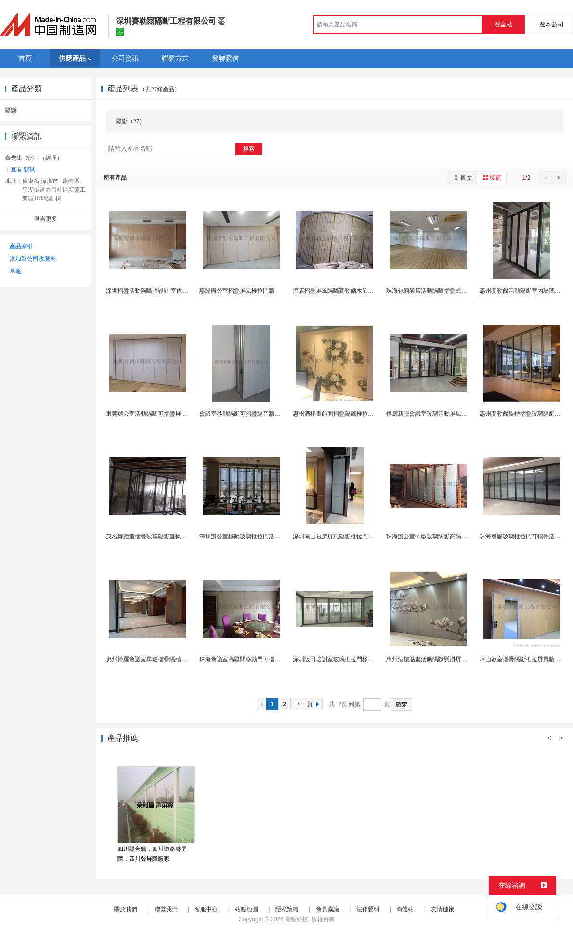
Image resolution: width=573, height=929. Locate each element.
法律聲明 (367, 909)
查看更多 (45, 218)
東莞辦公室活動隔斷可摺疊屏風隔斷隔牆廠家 (163, 413)
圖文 (462, 177)
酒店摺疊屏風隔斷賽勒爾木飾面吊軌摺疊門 (348, 291)
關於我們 (125, 909)
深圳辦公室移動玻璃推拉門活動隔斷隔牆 (251, 536)
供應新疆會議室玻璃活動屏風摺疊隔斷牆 (438, 413)
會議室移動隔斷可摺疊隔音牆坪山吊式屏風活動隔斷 (265, 413)
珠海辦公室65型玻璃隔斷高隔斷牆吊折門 (438, 536)
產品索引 (21, 246)
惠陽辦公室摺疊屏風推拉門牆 (236, 291)
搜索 (249, 148)
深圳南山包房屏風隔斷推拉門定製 (336, 536)
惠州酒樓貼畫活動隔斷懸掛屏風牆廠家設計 (441, 659)
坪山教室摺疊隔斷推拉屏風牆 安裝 (524, 659)
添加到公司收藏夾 (33, 258)
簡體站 (405, 909)
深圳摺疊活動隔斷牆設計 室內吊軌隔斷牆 (158, 291)
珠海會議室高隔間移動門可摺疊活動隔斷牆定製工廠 (265, 659)
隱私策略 (287, 909)
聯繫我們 (166, 909)
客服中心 (206, 909)
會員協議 (327, 909)
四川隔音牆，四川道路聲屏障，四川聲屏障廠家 (152, 854)
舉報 (15, 271)
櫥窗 (491, 177)
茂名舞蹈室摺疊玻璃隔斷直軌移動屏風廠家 (161, 536)
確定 (401, 704)
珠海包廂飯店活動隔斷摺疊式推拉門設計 (438, 291)
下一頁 (308, 704)
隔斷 (10, 110)
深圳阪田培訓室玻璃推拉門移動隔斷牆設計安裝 (353, 659)
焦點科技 (296, 919)
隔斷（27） (130, 121)
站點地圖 (246, 909)
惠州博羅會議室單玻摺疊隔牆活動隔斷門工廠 (163, 659)
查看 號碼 (23, 169)
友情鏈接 (442, 909)
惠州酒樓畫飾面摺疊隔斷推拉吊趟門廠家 (345, 413)
